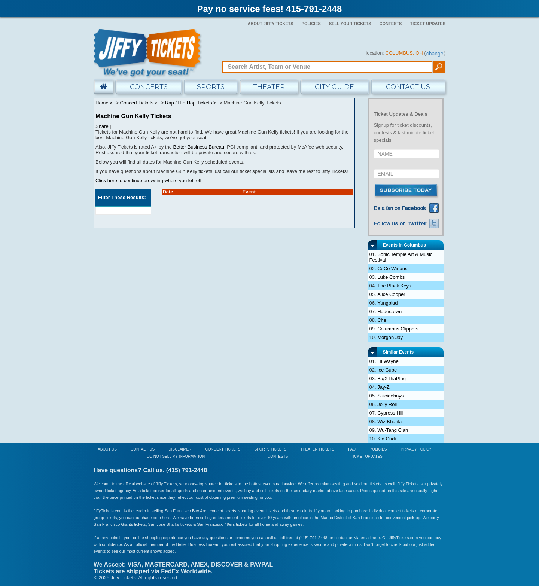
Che (381, 320)
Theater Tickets (317, 449)
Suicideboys (390, 396)
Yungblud (387, 303)
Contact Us (408, 87)
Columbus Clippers (397, 329)
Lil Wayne (388, 361)
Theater (269, 87)
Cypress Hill (390, 413)
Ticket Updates (427, 23)
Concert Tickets (222, 449)
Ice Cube (387, 370)
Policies (311, 23)
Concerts (149, 87)
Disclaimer (179, 449)
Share (102, 126)
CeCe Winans (392, 268)
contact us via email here (357, 537)
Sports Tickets (270, 449)
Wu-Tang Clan (392, 430)
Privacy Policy (416, 449)
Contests (391, 23)
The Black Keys (394, 286)
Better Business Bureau (199, 147)
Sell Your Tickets (350, 23)
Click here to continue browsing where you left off (148, 180)
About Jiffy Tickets (270, 23)
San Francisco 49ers (216, 524)
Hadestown (389, 311)
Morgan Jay (390, 337)
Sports (211, 87)
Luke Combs (391, 277)
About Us (107, 449)
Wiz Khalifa (389, 421)
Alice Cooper (391, 294)
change (435, 54)
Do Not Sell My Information (176, 456)
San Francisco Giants (113, 524)
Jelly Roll (387, 404)
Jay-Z (383, 387)
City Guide (334, 87)
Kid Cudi (386, 439)
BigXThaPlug (391, 378)
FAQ (352, 449)
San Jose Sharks (163, 524)
